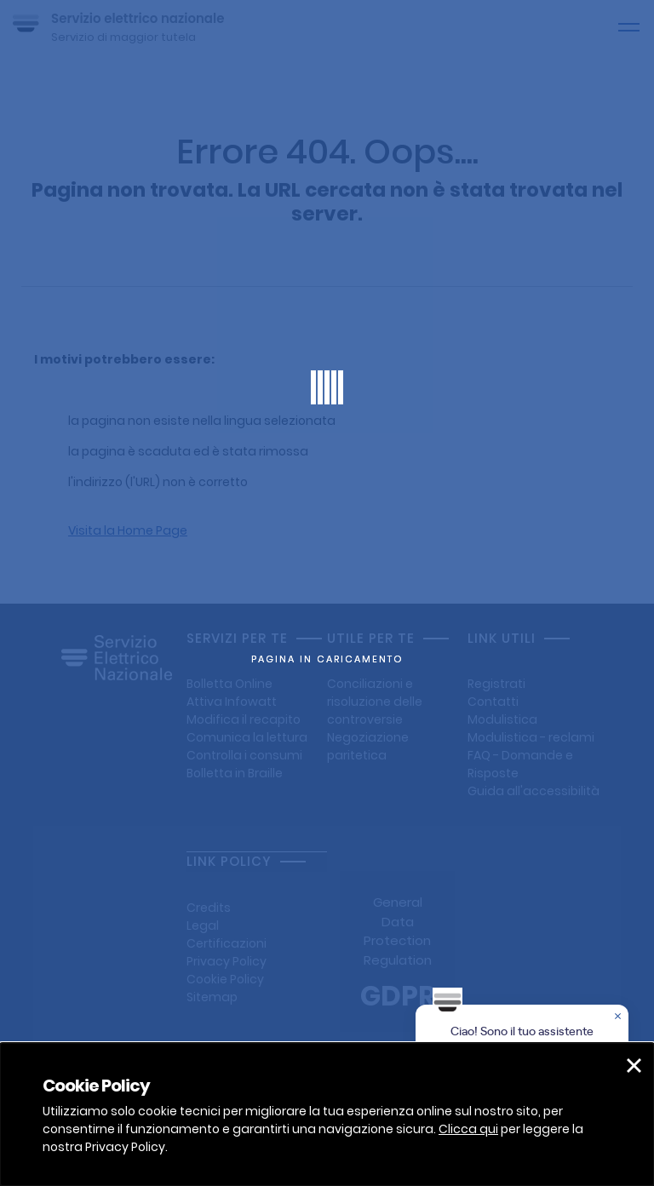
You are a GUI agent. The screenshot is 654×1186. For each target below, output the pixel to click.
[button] (634, 1065)
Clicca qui (468, 1128)
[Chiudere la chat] (619, 1017)
